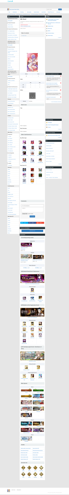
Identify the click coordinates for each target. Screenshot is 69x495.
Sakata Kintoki (10, 26)
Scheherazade (48, 145)
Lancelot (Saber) (11, 54)
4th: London (10, 144)
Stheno (9, 58)
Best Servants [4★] (11, 111)
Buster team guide (24, 453)
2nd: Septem (10, 140)
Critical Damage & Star (40, 154)
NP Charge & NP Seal (12, 200)
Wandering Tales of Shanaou (13, 37)
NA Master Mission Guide (12, 126)
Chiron (9, 82)
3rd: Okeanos (10, 142)
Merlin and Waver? (49, 148)
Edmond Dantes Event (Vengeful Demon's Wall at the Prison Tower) (52, 84)
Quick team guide (24, 455)
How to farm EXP (36, 448)
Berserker (9, 181)
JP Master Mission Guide (12, 128)
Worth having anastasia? (50, 158)
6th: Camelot (10, 148)
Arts (8, 190)
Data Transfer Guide (24, 457)
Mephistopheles (10, 69)
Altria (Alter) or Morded (50, 156)
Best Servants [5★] (11, 109)
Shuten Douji (10, 24)
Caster (9, 177)
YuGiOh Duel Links (49, 172)
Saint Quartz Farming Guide (38, 457)
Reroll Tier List (10, 107)
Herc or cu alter (49, 161)
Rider (9, 175)
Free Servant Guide (11, 130)
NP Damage (10, 202)
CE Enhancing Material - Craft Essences (37, 14)
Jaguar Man (10, 67)
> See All (59, 37)
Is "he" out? (48, 153)
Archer (9, 171)
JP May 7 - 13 (26, 268)
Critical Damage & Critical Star (12, 205)
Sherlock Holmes (11, 49)
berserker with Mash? (50, 150)
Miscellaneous (10, 212)
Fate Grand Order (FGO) (14, 9)
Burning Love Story (11, 33)
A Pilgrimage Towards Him (12, 88)
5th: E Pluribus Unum (11, 146)
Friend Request (10, 103)
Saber (9, 169)
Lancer (9, 173)
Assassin (9, 179)
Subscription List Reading (12, 35)
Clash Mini (48, 174)
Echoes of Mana (49, 169)
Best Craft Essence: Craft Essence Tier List (23, 14)
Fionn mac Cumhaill (11, 56)
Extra (9, 183)
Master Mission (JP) (24, 459)
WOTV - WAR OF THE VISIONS (52, 177)
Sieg (8, 84)
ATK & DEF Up (10, 196)
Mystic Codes (35, 455)
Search (60, 9)
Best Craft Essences (11, 113)
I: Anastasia (10, 165)
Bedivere (9, 62)
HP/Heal (9, 198)
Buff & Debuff (10, 208)
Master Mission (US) (36, 459)
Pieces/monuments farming (38, 451)
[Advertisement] (34, 5)
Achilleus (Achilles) (11, 80)
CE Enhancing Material (12, 214)
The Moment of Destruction (13, 90)
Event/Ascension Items (50, 143)
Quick (9, 188)
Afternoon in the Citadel (12, 97)
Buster (9, 192)
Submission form (32, 231)
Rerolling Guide (10, 117)
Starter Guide (10, 119)
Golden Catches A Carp (12, 39)
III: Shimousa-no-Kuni (12, 159)
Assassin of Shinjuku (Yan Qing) (12, 52)
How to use (24, 35)
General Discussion (11, 101)
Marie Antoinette (11, 60)
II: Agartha (9, 157)
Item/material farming (24, 451)
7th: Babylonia (10, 150)
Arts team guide (35, 453)
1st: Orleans (10, 138)
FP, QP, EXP (10, 210)
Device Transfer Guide (50, 76)
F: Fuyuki (9, 136)
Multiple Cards (10, 194)
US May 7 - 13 (38, 268)
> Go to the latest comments (56, 101)
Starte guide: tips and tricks (26, 448)
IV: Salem (9, 161)
